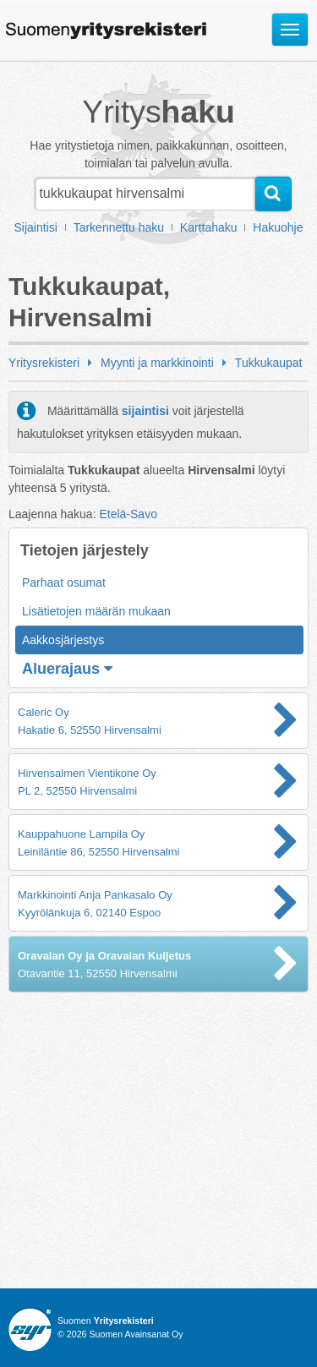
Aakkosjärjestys (63, 640)
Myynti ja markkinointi (157, 362)
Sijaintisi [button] (35, 227)
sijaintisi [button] (145, 411)
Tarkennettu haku (119, 227)
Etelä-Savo (127, 514)
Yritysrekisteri (43, 362)
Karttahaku (209, 227)
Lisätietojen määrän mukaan (96, 611)
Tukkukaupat (269, 362)
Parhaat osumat (64, 582)
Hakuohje (278, 227)
